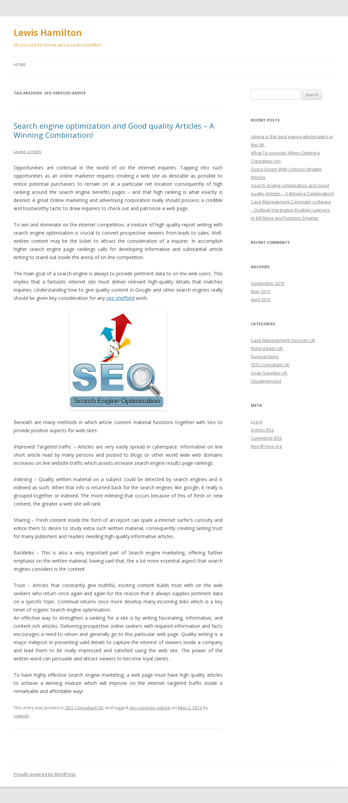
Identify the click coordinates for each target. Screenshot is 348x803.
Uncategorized (266, 381)
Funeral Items (265, 356)
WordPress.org (266, 446)
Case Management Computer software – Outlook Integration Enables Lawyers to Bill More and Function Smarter (291, 210)
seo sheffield (120, 298)
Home (19, 65)
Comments (266, 438)
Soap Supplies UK (269, 373)
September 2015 (267, 283)
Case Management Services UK (283, 340)
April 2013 (261, 299)
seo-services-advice (150, 708)
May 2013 (260, 291)
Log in (257, 422)
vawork (21, 716)
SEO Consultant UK (84, 708)
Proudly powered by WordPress (44, 774)
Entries (262, 430)
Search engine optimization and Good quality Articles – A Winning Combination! (114, 130)
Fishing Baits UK (267, 348)
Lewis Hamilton (48, 32)
